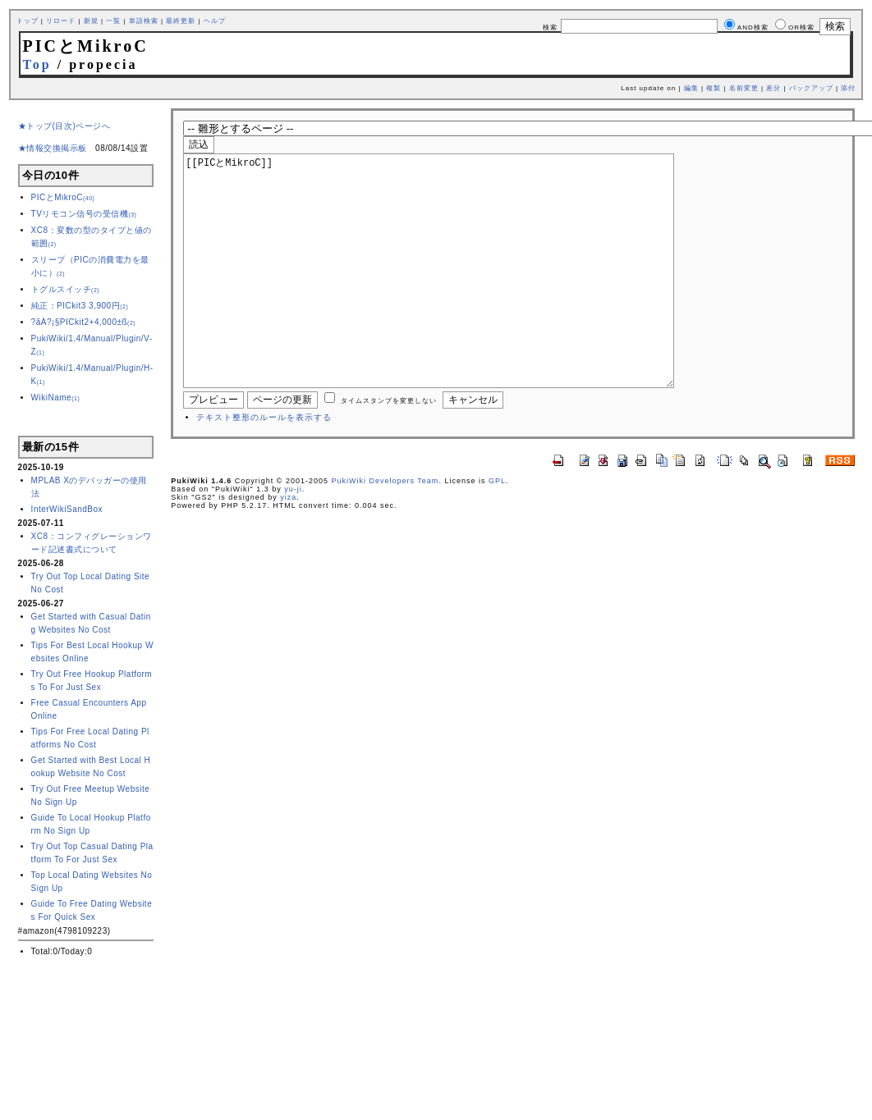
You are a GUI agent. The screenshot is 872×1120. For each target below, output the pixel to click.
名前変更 (744, 88)
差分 (773, 88)
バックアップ (811, 88)
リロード (61, 21)
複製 (713, 88)
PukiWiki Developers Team (385, 530)
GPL (497, 530)
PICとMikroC (63, 197)
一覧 (113, 21)
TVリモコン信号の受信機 (84, 213)
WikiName (55, 397)
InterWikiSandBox (67, 509)
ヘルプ (215, 21)
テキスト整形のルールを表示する (264, 466)
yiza (288, 546)
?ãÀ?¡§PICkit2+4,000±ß (83, 322)
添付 (848, 88)
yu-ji (293, 538)
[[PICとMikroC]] (454, 295)
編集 (691, 88)
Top (37, 64)
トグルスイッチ (65, 289)
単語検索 (143, 21)
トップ (27, 21)
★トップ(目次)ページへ (64, 125)
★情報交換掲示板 (52, 148)
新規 (91, 21)
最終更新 (180, 21)
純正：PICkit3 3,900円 (80, 305)
